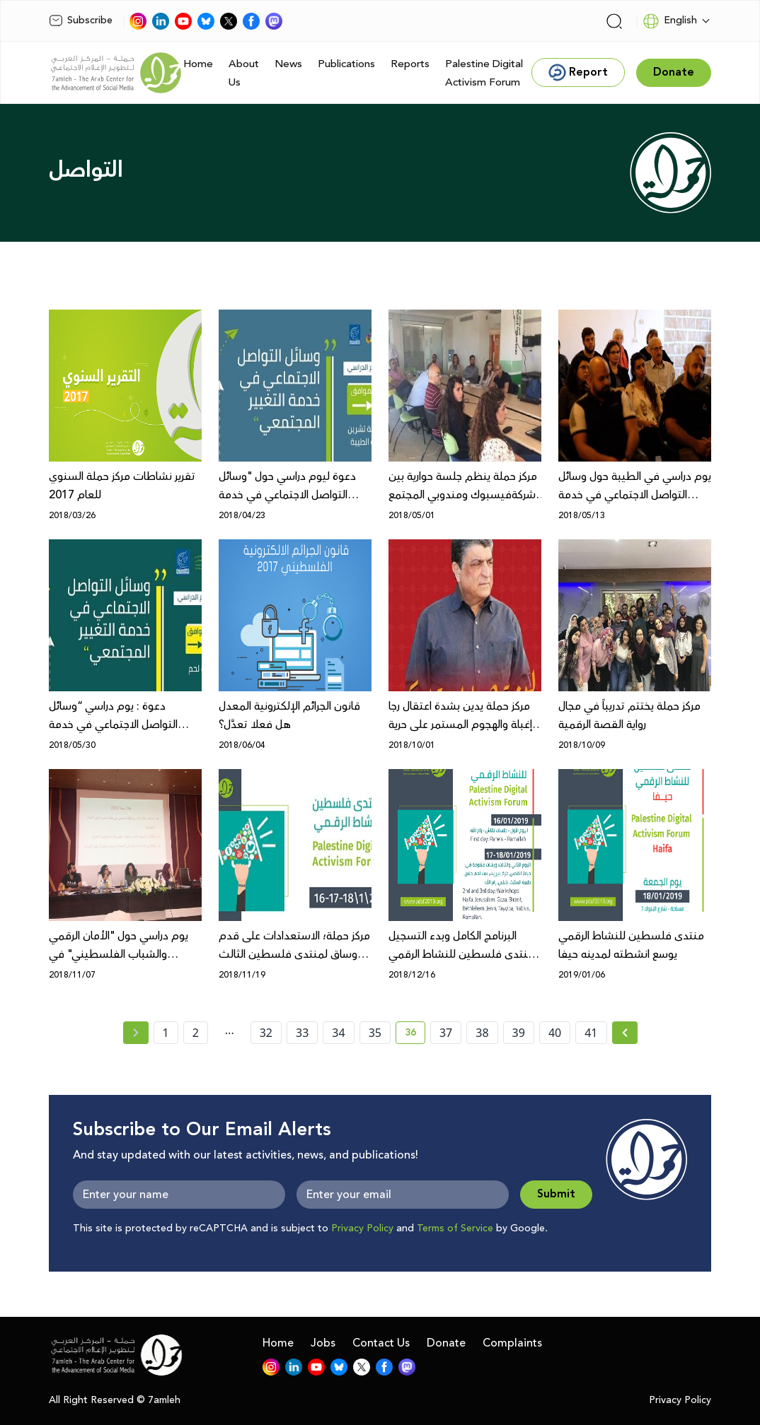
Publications (346, 64)
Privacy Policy (362, 1228)
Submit (556, 1194)
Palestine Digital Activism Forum (484, 73)
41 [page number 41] (591, 1032)
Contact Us (381, 1343)
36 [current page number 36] (415, 1035)
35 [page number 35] (375, 1032)
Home (198, 64)
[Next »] (625, 1032)
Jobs (323, 1343)
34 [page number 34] (338, 1032)
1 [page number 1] (166, 1032)
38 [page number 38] (482, 1032)
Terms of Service (455, 1228)
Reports (410, 64)
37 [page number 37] (445, 1032)
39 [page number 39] (518, 1032)
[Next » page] (625, 1032)
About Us (244, 73)
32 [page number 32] (266, 1032)
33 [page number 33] (302, 1032)
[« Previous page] (136, 1032)
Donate (446, 1343)
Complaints (512, 1343)
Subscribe (81, 20)
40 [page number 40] (554, 1032)
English (670, 21)
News (288, 64)
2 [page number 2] (195, 1032)
